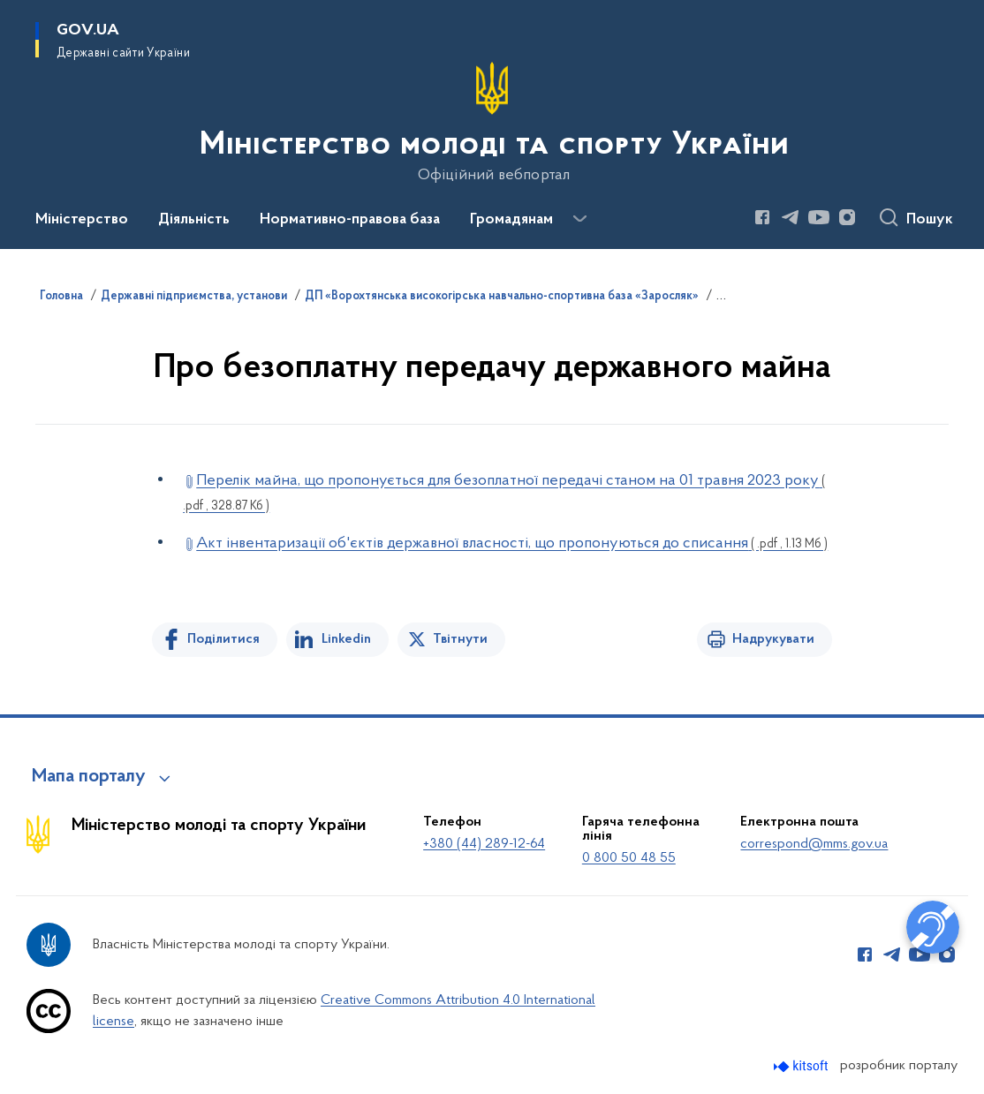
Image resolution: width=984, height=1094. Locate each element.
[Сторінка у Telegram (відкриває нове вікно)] (790, 217)
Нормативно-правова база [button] (350, 220)
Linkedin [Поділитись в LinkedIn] (346, 639)
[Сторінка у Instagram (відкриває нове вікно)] (847, 217)
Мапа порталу (89, 777)
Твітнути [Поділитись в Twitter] (460, 639)
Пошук (929, 220)
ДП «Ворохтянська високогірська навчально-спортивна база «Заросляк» (502, 296)
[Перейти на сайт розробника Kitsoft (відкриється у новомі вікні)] (802, 1066)
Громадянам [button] (511, 220)
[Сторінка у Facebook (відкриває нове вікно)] (762, 217)
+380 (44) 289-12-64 (484, 844)
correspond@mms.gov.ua (814, 844)
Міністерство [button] (81, 220)
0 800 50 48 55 (629, 858)
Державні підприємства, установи (194, 296)
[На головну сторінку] (492, 123)
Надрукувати (773, 639)
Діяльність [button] (194, 220)
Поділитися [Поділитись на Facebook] (223, 639)
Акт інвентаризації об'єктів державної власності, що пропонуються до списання (512, 543)
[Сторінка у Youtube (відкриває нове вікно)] (818, 217)
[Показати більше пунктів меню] (579, 219)
